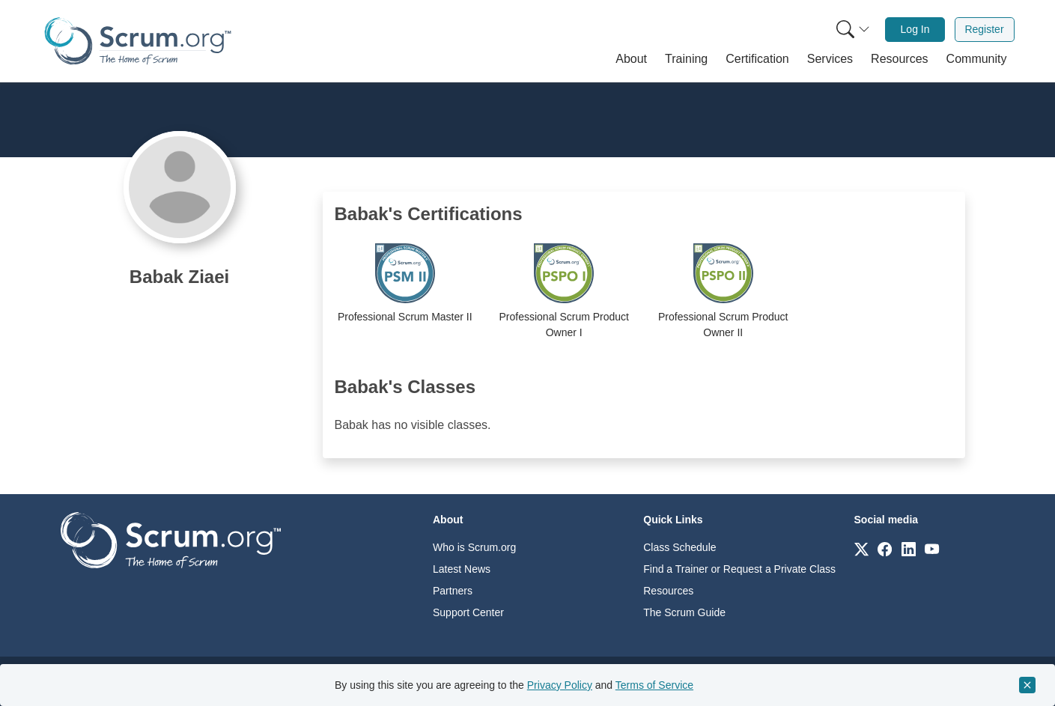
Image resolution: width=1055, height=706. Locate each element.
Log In (915, 29)
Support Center (468, 612)
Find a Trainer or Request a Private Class (739, 569)
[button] (631, 59)
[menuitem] (851, 29)
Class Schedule (679, 547)
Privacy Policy (559, 685)
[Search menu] (852, 29)
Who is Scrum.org (474, 547)
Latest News (461, 569)
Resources (668, 591)
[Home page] (137, 41)
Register (983, 29)
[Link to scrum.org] (861, 548)
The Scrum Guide (684, 612)
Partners (452, 591)
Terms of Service (654, 685)
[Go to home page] (171, 539)
